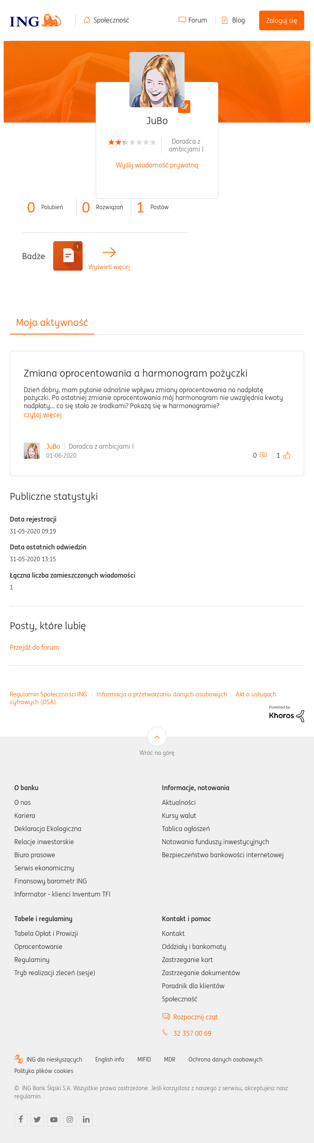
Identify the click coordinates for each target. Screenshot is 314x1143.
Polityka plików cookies (43, 1071)
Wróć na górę (157, 753)
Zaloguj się (281, 20)
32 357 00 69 (192, 1033)
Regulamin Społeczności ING (48, 694)
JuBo (53, 446)
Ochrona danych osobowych (225, 1059)
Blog (238, 20)
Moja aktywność (52, 322)
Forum (197, 20)
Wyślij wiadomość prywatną (157, 165)
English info (109, 1059)
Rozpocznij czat (195, 1017)
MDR (169, 1059)
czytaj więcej (43, 415)
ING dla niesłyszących (54, 1059)
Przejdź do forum (34, 647)
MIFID (144, 1059)
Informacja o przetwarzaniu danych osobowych (161, 694)
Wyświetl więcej (109, 267)
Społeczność (111, 20)
